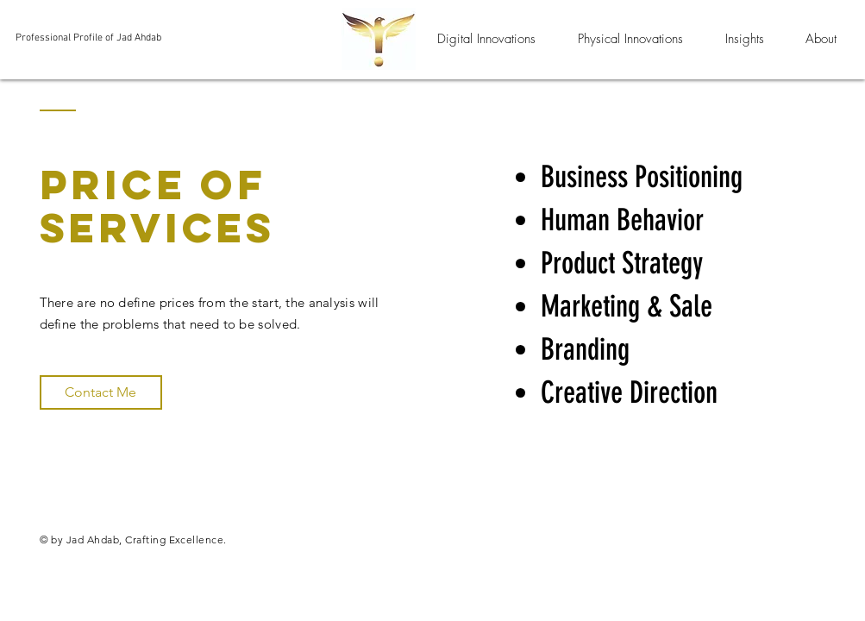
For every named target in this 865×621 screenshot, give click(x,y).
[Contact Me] (101, 392)
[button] (487, 38)
